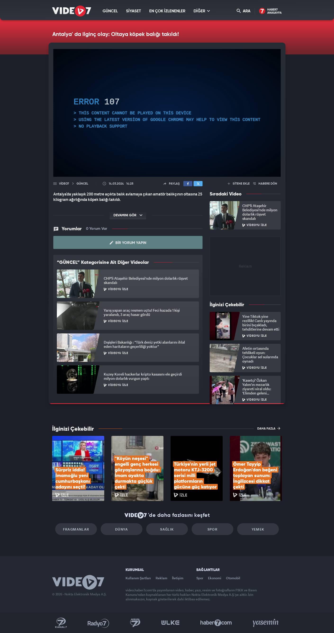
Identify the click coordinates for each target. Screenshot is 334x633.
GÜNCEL (110, 11)
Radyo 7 (98, 623)
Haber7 (216, 623)
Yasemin (266, 623)
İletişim (177, 578)
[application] (167, 113)
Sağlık (167, 529)
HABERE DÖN (265, 183)
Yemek (258, 529)
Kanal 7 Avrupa (135, 623)
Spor (213, 529)
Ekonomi (214, 578)
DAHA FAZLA (268, 428)
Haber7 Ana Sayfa (270, 11)
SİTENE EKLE (239, 183)
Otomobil (233, 578)
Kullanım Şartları (138, 578)
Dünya (121, 529)
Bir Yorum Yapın (128, 242)
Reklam (161, 578)
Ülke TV (170, 623)
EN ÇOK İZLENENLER (167, 11)
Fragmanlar (76, 529)
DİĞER (202, 11)
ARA (243, 11)
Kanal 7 (61, 623)
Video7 (64, 183)
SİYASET (133, 11)
